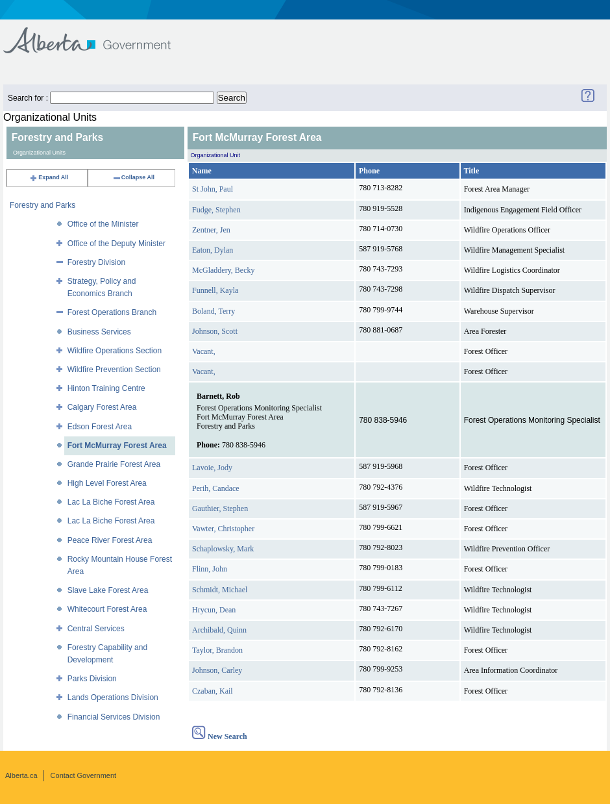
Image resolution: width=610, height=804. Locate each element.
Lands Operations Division (112, 697)
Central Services (96, 628)
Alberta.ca (21, 775)
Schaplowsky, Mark (223, 548)
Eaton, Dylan (212, 250)
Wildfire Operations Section (114, 350)
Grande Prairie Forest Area (113, 464)
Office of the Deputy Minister (116, 243)
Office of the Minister (103, 224)
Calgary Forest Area (102, 407)
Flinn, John (209, 568)
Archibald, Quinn (219, 629)
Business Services (99, 331)
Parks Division (92, 678)
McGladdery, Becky (223, 270)
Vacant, (203, 351)
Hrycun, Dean (214, 609)
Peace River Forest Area (109, 540)
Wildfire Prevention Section (114, 369)
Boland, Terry (213, 311)
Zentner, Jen (211, 229)
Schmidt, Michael (219, 589)
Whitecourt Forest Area (107, 609)
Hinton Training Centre (106, 388)
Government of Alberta (97, 34)
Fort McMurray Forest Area (117, 445)
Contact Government (84, 775)
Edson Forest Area (99, 426)
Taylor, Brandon (217, 650)
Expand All (48, 177)
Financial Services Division (113, 717)
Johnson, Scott (215, 331)
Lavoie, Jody (212, 467)
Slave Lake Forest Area (108, 590)
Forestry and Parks (42, 205)
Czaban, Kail (212, 691)
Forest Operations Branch (111, 312)
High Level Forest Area (107, 483)
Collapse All (133, 177)
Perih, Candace (215, 488)
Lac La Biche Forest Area (111, 502)
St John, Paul (212, 189)
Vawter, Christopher (223, 528)
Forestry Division (96, 262)
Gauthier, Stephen (220, 508)
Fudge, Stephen (216, 209)
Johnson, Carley (217, 670)
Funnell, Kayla (215, 290)
